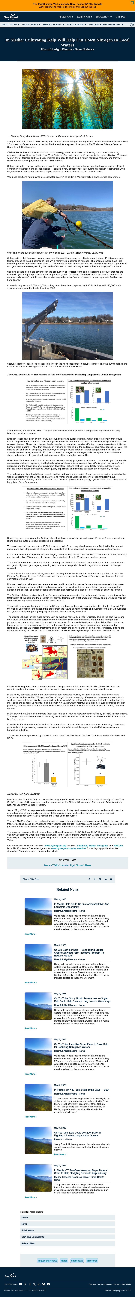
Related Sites (28, 1243)
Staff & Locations (105, 1284)
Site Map (92, 1284)
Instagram (102, 845)
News (24, 1224)
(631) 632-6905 (10, 1284)
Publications (27, 1230)
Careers (117, 1284)
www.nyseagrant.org (55, 845)
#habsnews (77, 1260)
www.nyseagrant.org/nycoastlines (68, 848)
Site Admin (126, 1284)
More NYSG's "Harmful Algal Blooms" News (67, 865)
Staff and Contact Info (32, 1237)
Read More (30, 934)
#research (92, 1260)
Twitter (92, 845)
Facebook (82, 845)
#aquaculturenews (47, 1260)
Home (24, 1217)
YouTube (118, 845)
